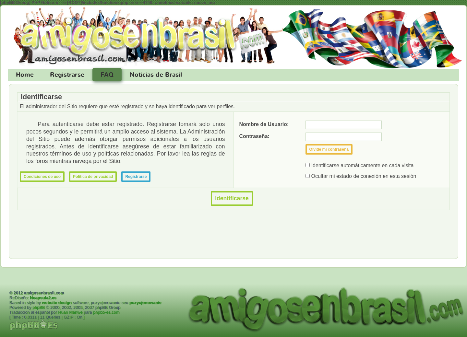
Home (25, 75)
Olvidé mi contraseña (329, 149)
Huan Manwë (70, 312)
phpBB (38, 307)
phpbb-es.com (106, 312)
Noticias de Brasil (156, 75)
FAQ (107, 75)
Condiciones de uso (42, 176)
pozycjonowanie (145, 302)
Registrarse (67, 75)
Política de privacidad (93, 176)
